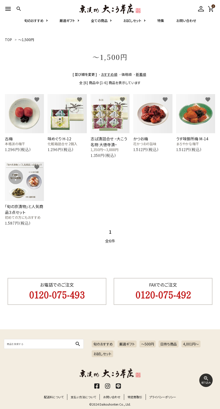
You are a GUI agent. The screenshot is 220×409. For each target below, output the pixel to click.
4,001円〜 (191, 344)
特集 (160, 26)
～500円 (147, 344)
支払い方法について (83, 397)
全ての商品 (99, 26)
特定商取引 (135, 397)
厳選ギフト (67, 26)
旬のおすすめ (34, 26)
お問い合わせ (186, 26)
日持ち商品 (168, 344)
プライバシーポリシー (162, 397)
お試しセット (132, 26)
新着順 (141, 74)
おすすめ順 (109, 74)
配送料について (54, 397)
